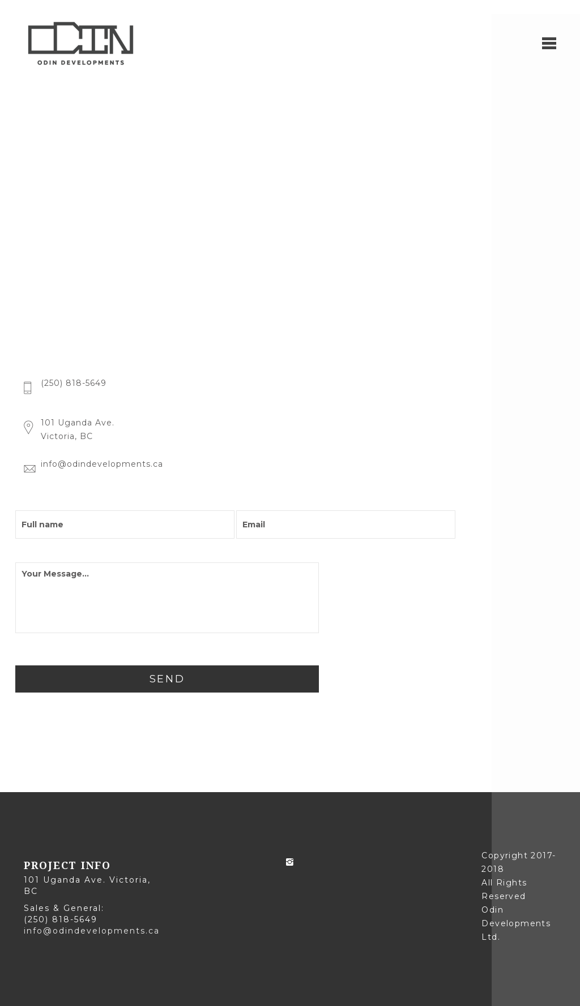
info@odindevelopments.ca (92, 931)
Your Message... (167, 597)
